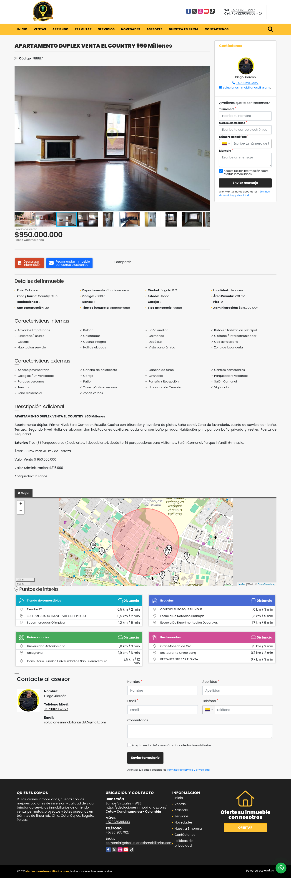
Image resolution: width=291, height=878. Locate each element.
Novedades (130, 29)
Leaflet (241, 584)
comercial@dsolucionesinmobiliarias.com (139, 843)
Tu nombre (227, 109)
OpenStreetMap (266, 584)
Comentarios (137, 720)
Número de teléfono (233, 137)
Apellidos (210, 681)
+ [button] (20, 504)
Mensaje (226, 151)
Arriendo (60, 29)
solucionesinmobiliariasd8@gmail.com (251, 87)
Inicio (22, 29)
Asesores (155, 29)
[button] (205, 69)
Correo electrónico (233, 123)
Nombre (134, 681)
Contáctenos (217, 29)
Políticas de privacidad (184, 843)
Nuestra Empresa (183, 29)
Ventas (40, 29)
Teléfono (210, 701)
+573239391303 (243, 13)
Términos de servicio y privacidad (244, 193)
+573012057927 (243, 10)
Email (132, 701)
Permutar (83, 29)
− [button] (20, 510)
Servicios (106, 29)
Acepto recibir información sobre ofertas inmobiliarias (171, 745)
